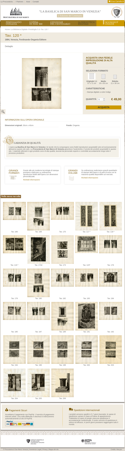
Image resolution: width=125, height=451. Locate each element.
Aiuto (28, 2)
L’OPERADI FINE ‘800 (35, 23)
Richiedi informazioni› (31, 180)
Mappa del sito (54, 449)
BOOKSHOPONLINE (111, 23)
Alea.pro (119, 449)
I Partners (19, 2)
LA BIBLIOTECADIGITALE (86, 23)
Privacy (45, 449)
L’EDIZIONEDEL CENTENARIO (60, 23)
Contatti (36, 2)
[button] (104, 98)
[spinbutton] (100, 99)
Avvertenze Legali (35, 449)
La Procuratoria (7, 2)
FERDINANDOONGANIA (14, 23)
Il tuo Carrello (116, 1)
